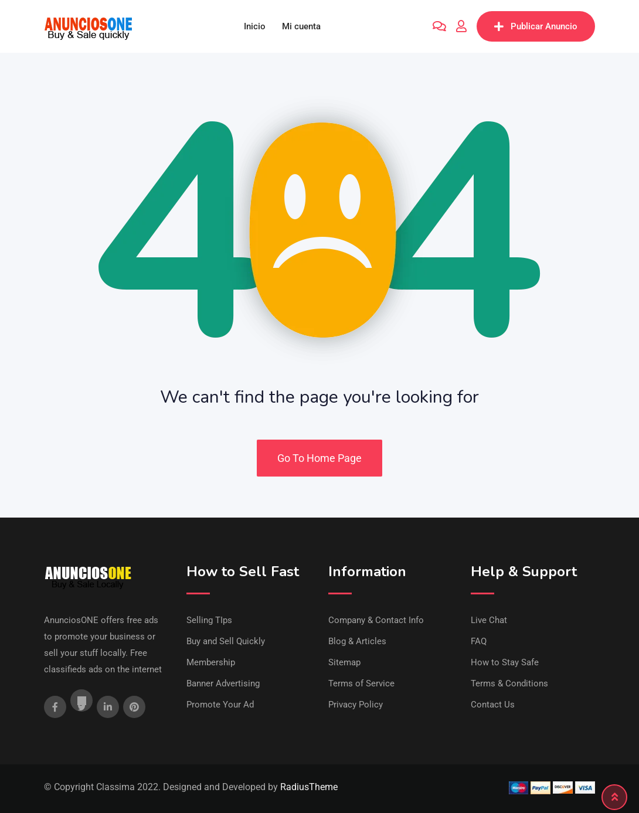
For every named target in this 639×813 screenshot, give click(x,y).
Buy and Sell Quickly (225, 641)
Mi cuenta (301, 26)
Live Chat (489, 620)
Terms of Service (361, 683)
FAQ (479, 641)
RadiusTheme (309, 786)
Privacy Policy (355, 704)
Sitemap (344, 662)
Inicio (255, 26)
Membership (210, 662)
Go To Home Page (319, 458)
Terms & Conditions (509, 683)
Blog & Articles (357, 641)
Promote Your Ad (220, 704)
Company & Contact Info (376, 620)
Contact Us (493, 704)
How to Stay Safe (505, 662)
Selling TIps (209, 620)
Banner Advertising (223, 683)
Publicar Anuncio (535, 26)
